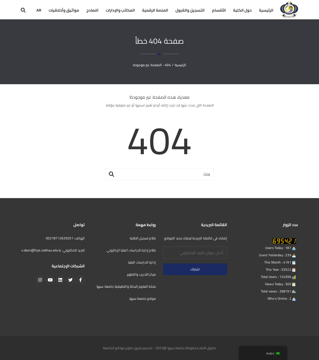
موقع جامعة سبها (142, 298)
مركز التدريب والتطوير (141, 274)
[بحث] (159, 174)
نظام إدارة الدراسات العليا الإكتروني (131, 250)
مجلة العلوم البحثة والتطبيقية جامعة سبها (126, 286)
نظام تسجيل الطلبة (143, 238)
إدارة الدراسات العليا (142, 262)
